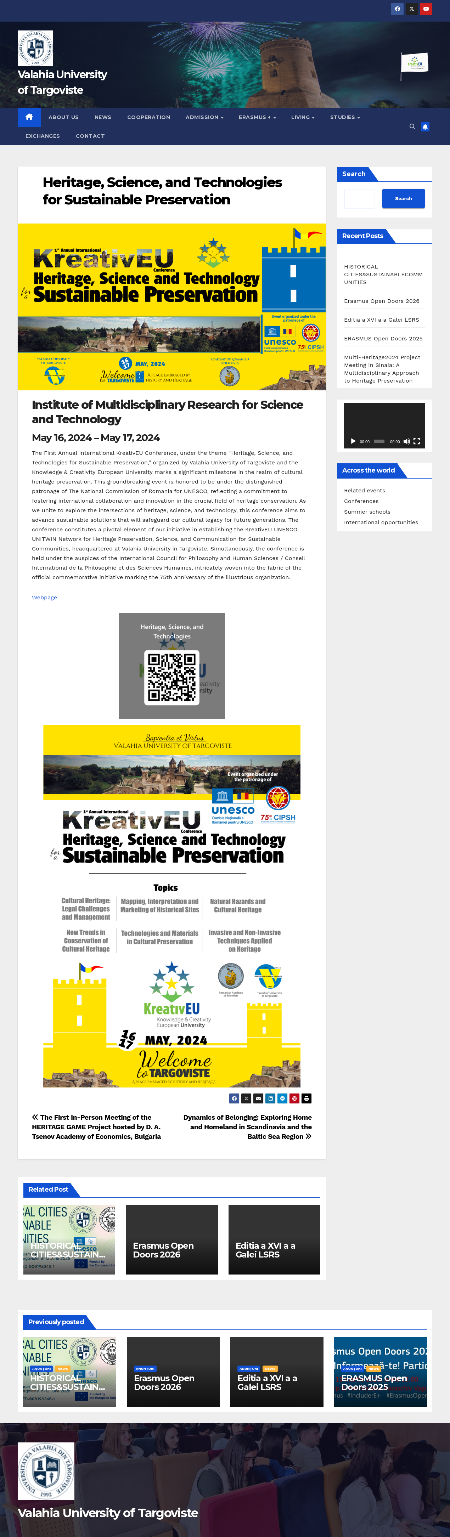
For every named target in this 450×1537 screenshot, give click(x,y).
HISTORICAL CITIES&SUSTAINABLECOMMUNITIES (68, 1254)
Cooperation (148, 117)
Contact (90, 136)
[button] (412, 126)
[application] (384, 425)
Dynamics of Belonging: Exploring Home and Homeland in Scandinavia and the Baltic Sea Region (247, 1127)
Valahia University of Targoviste (108, 1512)
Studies (343, 117)
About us (64, 117)
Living (301, 117)
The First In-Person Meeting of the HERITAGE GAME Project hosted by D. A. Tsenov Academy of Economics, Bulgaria (96, 1127)
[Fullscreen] (416, 441)
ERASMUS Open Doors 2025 (383, 338)
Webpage (44, 597)
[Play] (353, 441)
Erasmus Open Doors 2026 (163, 1250)
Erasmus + (255, 117)
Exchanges (43, 136)
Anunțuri (41, 1369)
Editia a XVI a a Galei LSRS (266, 1250)
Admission (203, 117)
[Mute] (406, 441)
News (103, 117)
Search (354, 174)
